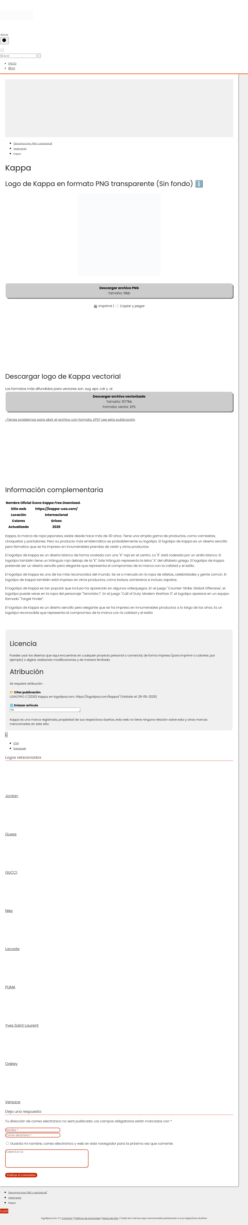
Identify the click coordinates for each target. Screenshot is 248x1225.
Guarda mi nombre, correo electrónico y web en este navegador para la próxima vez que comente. (91, 1143)
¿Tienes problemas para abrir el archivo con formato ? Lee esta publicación (70, 418)
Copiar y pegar (132, 305)
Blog (11, 67)
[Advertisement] (119, 107)
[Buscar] (4, 40)
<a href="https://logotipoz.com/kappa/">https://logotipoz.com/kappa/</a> (49, 709)
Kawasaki (19, 748)
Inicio (12, 63)
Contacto (67, 1221)
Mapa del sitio (110, 1221)
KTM (16, 743)
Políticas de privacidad (87, 1221)
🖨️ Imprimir (102, 305)
